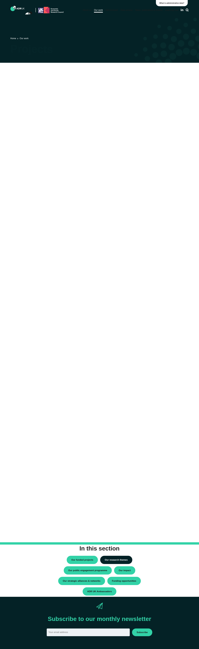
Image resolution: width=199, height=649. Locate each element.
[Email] (88, 632)
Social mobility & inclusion (152, 211)
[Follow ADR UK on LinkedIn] (182, 10)
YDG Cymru (146, 150)
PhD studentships (149, 83)
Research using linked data (153, 88)
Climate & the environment (153, 188)
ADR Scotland (147, 131)
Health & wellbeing (149, 202)
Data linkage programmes (152, 79)
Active (143, 245)
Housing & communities (151, 207)
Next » (128, 79)
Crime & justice (148, 193)
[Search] (187, 10)
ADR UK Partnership (150, 136)
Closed (144, 250)
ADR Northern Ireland (150, 126)
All (142, 241)
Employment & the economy (153, 197)
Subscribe (142, 632)
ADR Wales (146, 140)
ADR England (147, 122)
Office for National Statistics (153, 145)
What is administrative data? (172, 3)
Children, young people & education (157, 184)
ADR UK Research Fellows (153, 74)
